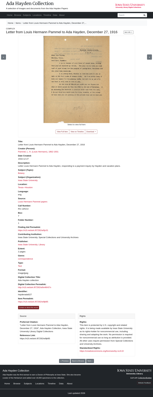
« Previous (64, 361)
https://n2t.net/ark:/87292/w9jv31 (33, 230)
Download (90, 132)
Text (20, 266)
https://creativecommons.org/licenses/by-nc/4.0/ (102, 351)
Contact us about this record (28, 307)
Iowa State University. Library (31, 244)
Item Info (128, 32)
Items (18, 23)
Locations (37, 15)
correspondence (25, 259)
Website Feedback (144, 383)
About (61, 15)
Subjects (27, 15)
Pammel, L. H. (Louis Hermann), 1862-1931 (38, 152)
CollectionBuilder (145, 378)
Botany (21, 173)
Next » (90, 361)
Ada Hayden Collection (30, 3)
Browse (17, 15)
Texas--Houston (25, 187)
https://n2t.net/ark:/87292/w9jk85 (33, 302)
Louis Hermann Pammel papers (32, 202)
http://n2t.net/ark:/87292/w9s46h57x (34, 287)
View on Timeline (77, 132)
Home (10, 15)
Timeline (47, 15)
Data (55, 15)
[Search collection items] (130, 15)
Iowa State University (28, 180)
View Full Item (62, 132)
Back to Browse (78, 361)
